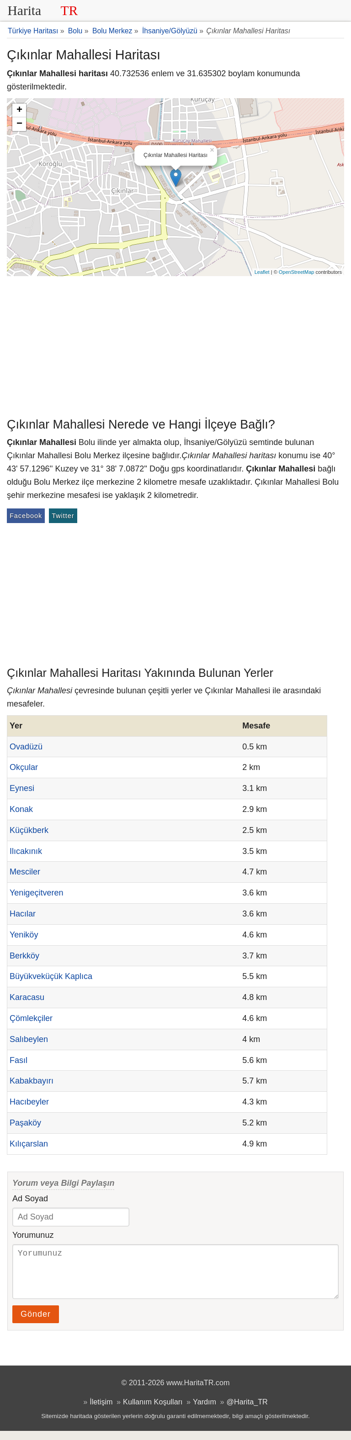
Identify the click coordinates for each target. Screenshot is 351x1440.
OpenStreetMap (296, 272)
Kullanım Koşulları (152, 1411)
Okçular (24, 767)
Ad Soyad (30, 1198)
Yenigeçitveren (36, 892)
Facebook (26, 515)
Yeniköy (24, 934)
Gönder (36, 1323)
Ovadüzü (26, 746)
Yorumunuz (32, 1235)
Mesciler (25, 871)
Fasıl (18, 1060)
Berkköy (24, 955)
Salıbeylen (29, 1039)
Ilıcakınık (26, 851)
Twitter (63, 515)
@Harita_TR (247, 1411)
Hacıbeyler (29, 1101)
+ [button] (19, 110)
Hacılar (23, 913)
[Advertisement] (175, 344)
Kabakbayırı (31, 1080)
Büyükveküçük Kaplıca (51, 976)
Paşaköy (25, 1122)
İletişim (101, 1411)
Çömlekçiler (31, 1018)
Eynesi (22, 788)
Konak (21, 809)
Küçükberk (29, 830)
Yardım (204, 1411)
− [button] (19, 124)
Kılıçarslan (29, 1143)
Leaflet (262, 272)
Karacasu (27, 997)
